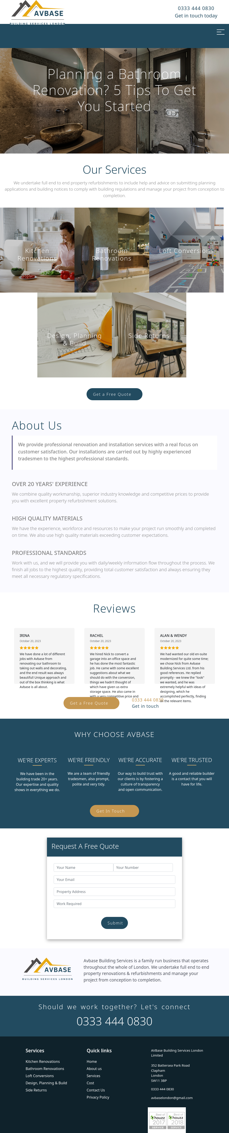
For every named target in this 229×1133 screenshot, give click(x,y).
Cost (90, 1082)
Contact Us (96, 1090)
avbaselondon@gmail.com (172, 1097)
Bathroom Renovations (44, 1068)
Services (93, 1075)
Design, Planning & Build (46, 1082)
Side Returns (36, 1090)
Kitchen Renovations (42, 1061)
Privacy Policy (98, 1097)
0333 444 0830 (196, 8)
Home (92, 1061)
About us (94, 1068)
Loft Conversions (39, 1075)
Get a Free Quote (112, 394)
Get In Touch (110, 811)
